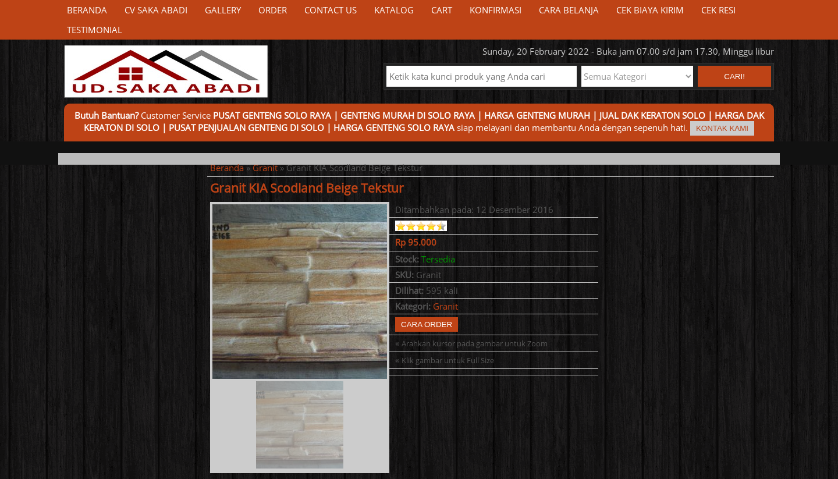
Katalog (394, 10)
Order (272, 10)
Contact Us (330, 10)
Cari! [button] (734, 76)
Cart (441, 10)
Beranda (87, 10)
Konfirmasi (495, 10)
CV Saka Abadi (156, 10)
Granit (265, 167)
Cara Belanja (569, 10)
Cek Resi (718, 10)
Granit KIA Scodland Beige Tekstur (307, 188)
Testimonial (94, 30)
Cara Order (426, 324)
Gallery (223, 10)
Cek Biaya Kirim (650, 10)
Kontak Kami (722, 128)
